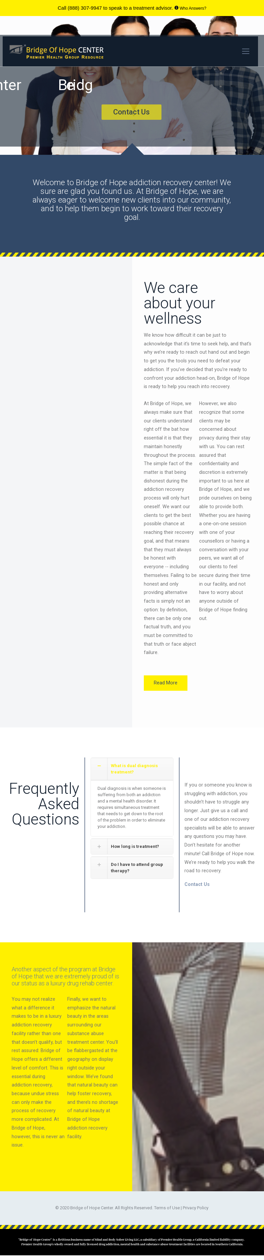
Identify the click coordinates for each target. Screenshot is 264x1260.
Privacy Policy (195, 1205)
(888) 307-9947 (85, 8)
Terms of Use (167, 1205)
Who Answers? (193, 8)
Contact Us (197, 882)
